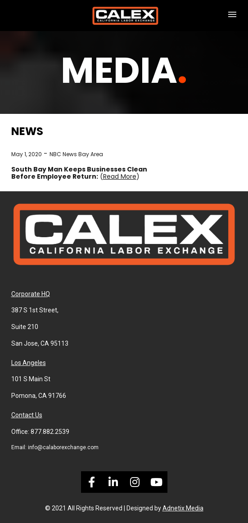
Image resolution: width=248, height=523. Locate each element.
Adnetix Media (182, 508)
